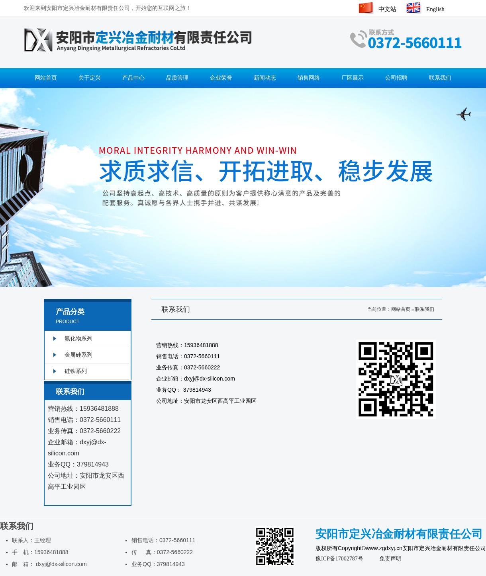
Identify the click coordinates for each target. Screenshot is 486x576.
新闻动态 (265, 78)
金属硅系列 (78, 355)
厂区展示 (352, 78)
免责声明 (390, 559)
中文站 (387, 9)
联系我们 (440, 78)
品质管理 (177, 78)
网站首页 (46, 78)
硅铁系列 (76, 371)
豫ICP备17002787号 (339, 559)
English (435, 9)
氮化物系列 (78, 339)
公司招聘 (396, 78)
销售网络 (309, 78)
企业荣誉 (221, 78)
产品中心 (133, 78)
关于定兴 (89, 78)
